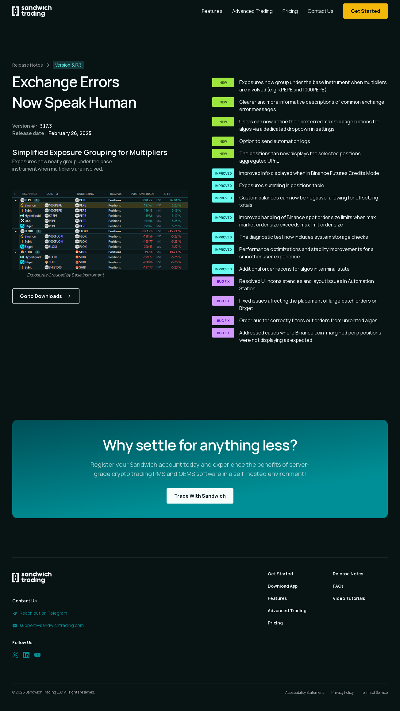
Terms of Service (374, 692)
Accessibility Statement (304, 692)
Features (212, 11)
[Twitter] (15, 655)
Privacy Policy (342, 692)
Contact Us (320, 11)
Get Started (280, 574)
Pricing (290, 11)
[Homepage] (32, 11)
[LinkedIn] (26, 655)
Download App (283, 586)
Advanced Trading (252, 11)
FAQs (338, 586)
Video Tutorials (349, 598)
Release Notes (348, 574)
